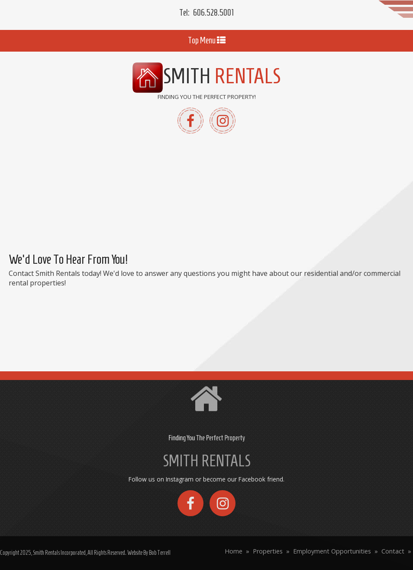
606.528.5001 (213, 12)
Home (233, 551)
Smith (206, 76)
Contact (392, 551)
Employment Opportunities (332, 551)
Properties (268, 551)
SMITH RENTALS (207, 461)
